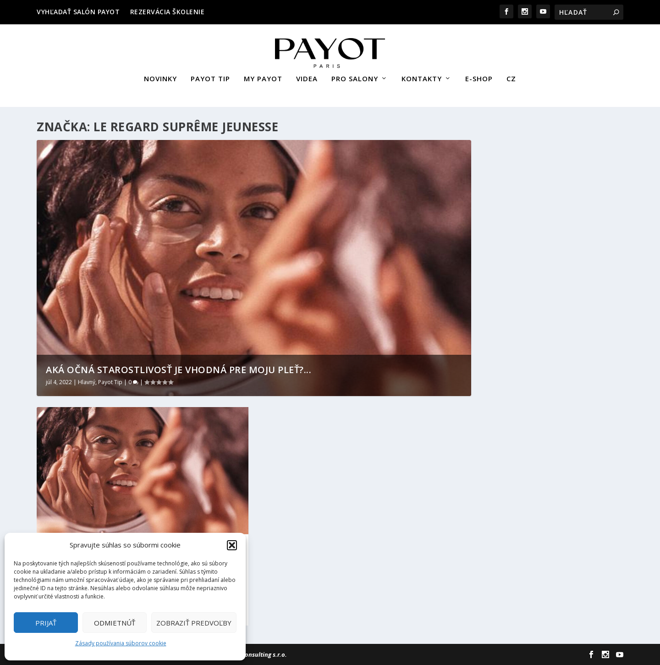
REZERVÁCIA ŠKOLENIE (167, 11)
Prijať (45, 622)
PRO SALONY (354, 75)
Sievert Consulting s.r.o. (253, 654)
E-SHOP (479, 75)
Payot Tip (110, 382)
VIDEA (307, 75)
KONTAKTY (422, 75)
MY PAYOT (263, 75)
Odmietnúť (114, 622)
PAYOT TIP (210, 75)
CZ (511, 75)
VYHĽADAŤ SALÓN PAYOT (78, 11)
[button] (231, 545)
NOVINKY (160, 75)
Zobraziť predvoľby (193, 622)
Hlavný (86, 382)
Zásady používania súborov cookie (120, 643)
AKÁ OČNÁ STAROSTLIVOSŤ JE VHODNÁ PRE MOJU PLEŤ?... (178, 369)
